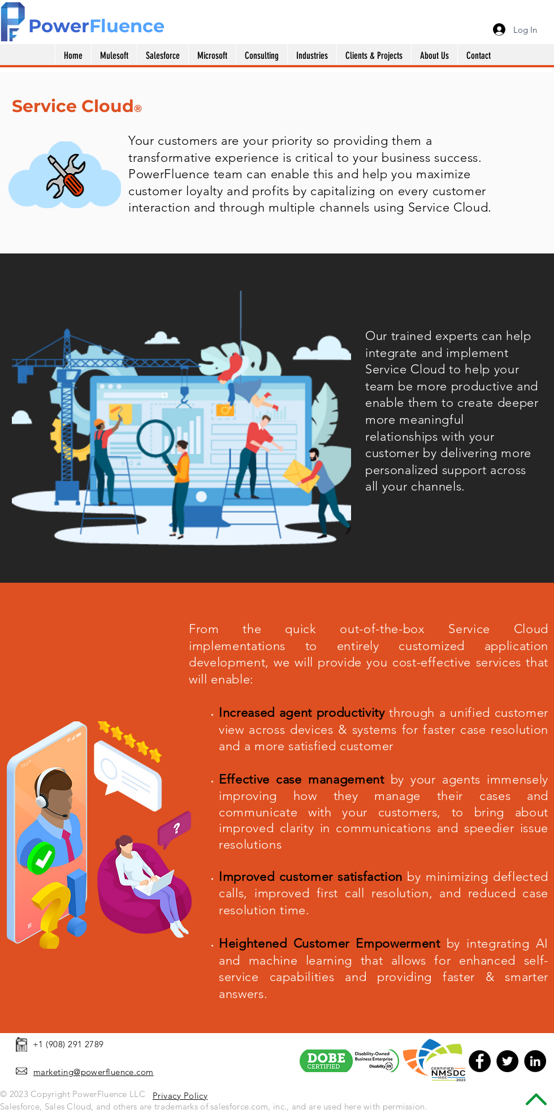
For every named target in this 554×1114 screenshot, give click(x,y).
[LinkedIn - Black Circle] (535, 1061)
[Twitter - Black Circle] (507, 1061)
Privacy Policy (180, 1095)
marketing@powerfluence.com (93, 1071)
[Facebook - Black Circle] (480, 1061)
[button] (212, 55)
